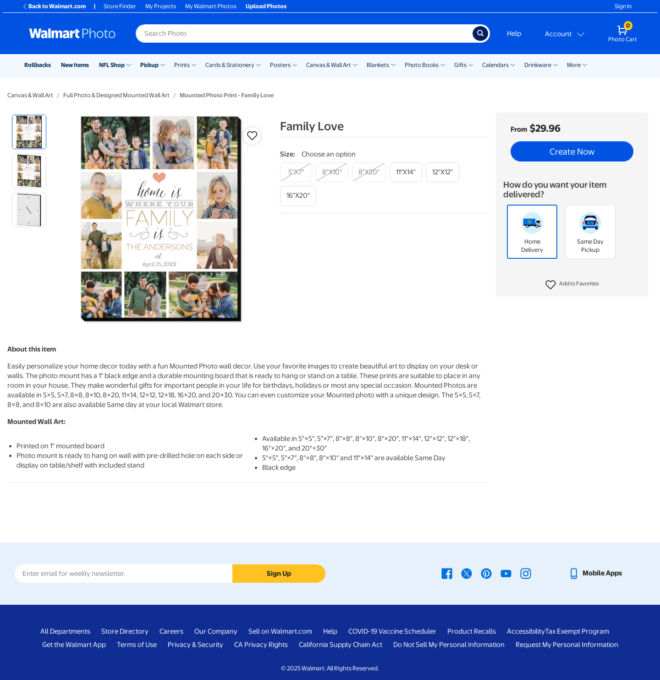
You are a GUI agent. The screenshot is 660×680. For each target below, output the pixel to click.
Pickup (149, 64)
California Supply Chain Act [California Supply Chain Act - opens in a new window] (340, 645)
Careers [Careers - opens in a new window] (171, 631)
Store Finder (120, 6)
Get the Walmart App (74, 645)
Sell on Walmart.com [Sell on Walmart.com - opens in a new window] (280, 631)
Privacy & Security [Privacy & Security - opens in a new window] (195, 645)
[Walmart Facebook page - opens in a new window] (446, 573)
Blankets (378, 64)
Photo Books (422, 64)
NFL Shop (112, 64)
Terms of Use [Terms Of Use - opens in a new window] (137, 645)
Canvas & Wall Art (328, 64)
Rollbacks (37, 64)
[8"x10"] (332, 172)
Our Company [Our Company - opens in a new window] (215, 631)
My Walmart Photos (210, 6)
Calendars (495, 64)
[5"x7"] (296, 172)
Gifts (460, 64)
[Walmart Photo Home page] (72, 33)
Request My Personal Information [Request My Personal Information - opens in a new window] (567, 645)
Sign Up (279, 573)
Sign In (623, 6)
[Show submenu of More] (585, 64)
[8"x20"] (369, 172)
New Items (75, 64)
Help (514, 33)
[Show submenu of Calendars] (513, 64)
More (574, 64)
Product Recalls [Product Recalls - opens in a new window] (471, 631)
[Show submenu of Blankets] (393, 64)
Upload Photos (266, 6)
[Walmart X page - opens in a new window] (466, 573)
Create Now (572, 151)
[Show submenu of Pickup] (162, 64)
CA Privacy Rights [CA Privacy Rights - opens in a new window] (261, 645)
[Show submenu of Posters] (294, 64)
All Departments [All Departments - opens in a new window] (65, 631)
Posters (280, 64)
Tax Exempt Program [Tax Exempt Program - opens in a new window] (577, 631)
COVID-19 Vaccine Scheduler (392, 631)
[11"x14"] (406, 172)
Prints (182, 64)
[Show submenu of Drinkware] (555, 64)
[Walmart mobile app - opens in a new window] (595, 573)
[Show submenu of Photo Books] (443, 64)
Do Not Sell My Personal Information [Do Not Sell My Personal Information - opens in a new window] (449, 645)
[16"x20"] (298, 196)
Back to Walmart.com (54, 6)
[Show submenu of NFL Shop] (129, 64)
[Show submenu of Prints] (194, 64)
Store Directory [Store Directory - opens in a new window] (124, 631)
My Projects (160, 6)
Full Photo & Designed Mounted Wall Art (116, 95)
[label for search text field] (304, 33)
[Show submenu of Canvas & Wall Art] (355, 64)
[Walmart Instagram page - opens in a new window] (525, 573)
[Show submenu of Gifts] (470, 64)
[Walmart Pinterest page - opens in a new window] (486, 573)
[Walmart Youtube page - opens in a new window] (506, 573)
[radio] (29, 132)
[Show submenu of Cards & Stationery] (258, 64)
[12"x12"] (442, 172)
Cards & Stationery (229, 64)
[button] (572, 285)
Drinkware (537, 64)
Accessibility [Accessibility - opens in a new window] (526, 631)
